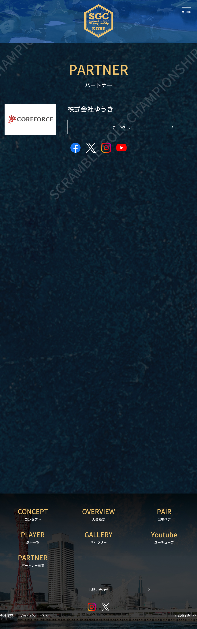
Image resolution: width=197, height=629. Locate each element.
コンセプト (33, 514)
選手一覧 (33, 537)
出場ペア (164, 514)
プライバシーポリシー (36, 615)
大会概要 (98, 514)
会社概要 (6, 615)
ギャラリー (98, 537)
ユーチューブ (164, 537)
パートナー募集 (33, 560)
